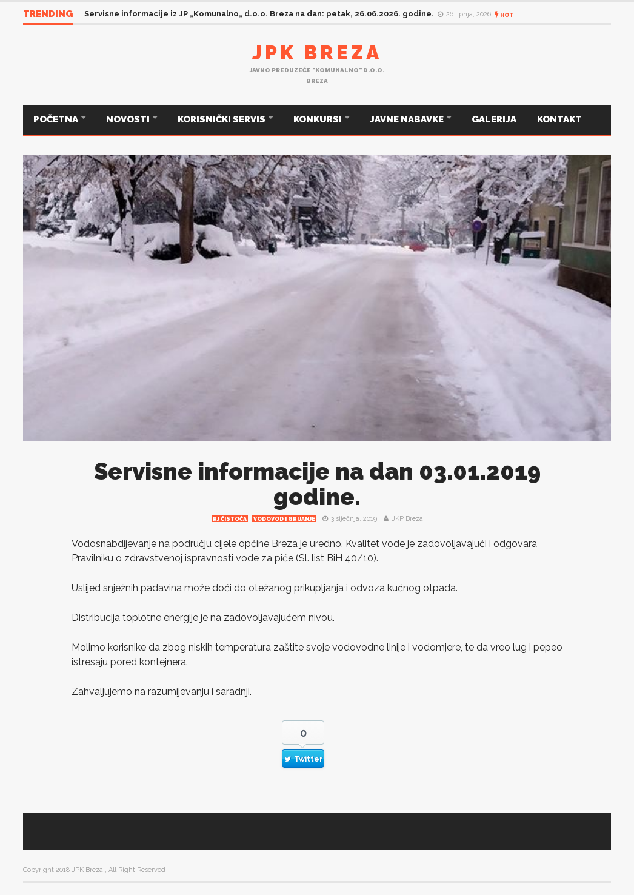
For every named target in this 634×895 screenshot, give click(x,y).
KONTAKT (559, 119)
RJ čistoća (230, 519)
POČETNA (56, 119)
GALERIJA (494, 119)
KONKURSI (318, 119)
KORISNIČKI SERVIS (222, 119)
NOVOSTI (129, 119)
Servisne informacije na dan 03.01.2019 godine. (317, 484)
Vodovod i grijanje (284, 519)
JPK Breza (317, 52)
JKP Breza (407, 519)
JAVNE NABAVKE (407, 119)
